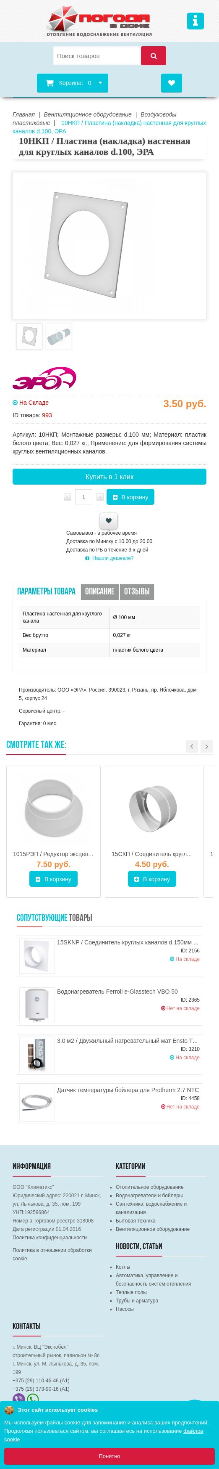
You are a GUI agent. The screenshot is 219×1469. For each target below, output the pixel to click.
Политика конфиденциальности (50, 1238)
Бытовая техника (136, 1221)
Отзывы (137, 592)
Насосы (125, 1309)
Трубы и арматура (137, 1301)
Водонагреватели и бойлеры (149, 1196)
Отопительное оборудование (150, 1187)
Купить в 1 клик (109, 476)
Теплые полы (131, 1292)
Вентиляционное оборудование (153, 1229)
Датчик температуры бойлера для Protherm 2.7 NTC (128, 1090)
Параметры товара (46, 592)
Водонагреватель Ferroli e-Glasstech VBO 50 (117, 991)
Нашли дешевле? (109, 558)
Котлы (123, 1267)
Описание (100, 592)
